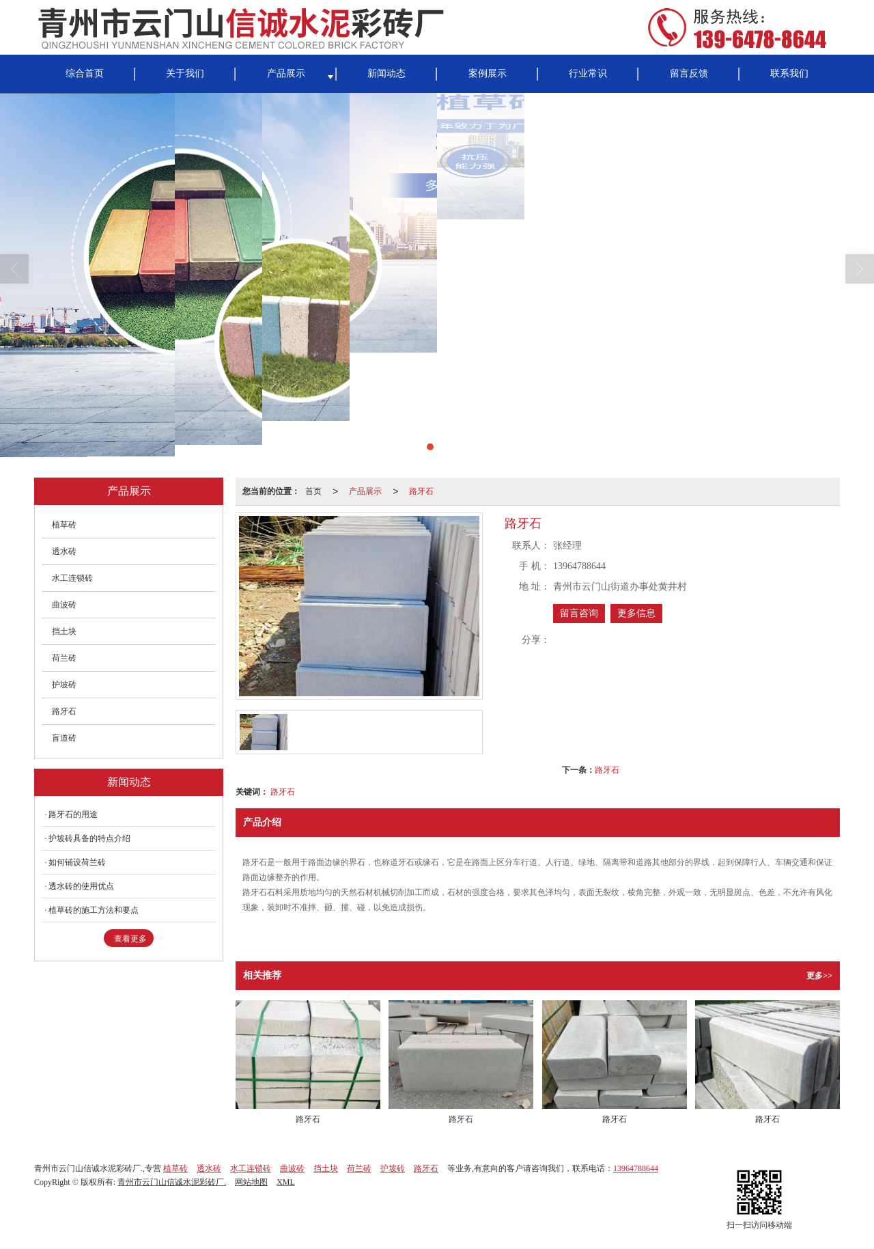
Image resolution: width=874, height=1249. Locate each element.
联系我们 (789, 73)
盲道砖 (64, 738)
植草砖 (64, 525)
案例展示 (487, 73)
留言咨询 (579, 613)
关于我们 (185, 73)
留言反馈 (689, 73)
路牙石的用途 (73, 814)
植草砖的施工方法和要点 (93, 910)
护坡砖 (64, 684)
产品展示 (286, 73)
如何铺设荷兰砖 (77, 862)
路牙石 (421, 491)
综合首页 (85, 73)
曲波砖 (64, 604)
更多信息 (636, 613)
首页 (313, 491)
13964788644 (635, 1168)
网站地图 (251, 1182)
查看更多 (130, 939)
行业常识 (588, 73)
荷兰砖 (64, 658)
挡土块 (64, 631)
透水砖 (64, 551)
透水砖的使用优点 (81, 886)
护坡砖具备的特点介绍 (89, 838)
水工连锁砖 (72, 578)
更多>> (819, 975)
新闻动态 (386, 73)
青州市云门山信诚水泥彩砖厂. (171, 1182)
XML (286, 1182)
